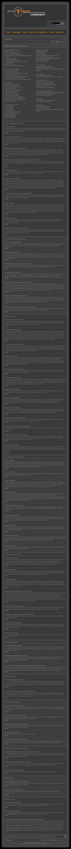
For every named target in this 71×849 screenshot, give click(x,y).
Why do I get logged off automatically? (13, 54)
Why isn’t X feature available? (43, 107)
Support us (60, 32)
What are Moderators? (41, 52)
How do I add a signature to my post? (13, 86)
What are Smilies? (9, 108)
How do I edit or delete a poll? (12, 91)
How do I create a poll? (10, 88)
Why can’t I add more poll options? (13, 89)
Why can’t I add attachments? (12, 94)
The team (43, 840)
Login (64, 41)
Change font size (64, 39)
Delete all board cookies (51, 840)
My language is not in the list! (11, 74)
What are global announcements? (13, 111)
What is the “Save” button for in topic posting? (15, 98)
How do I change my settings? (12, 70)
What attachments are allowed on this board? (46, 100)
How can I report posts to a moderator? (14, 96)
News (9, 32)
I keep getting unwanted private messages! (45, 67)
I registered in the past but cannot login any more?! (16, 61)
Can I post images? (9, 110)
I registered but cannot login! (11, 59)
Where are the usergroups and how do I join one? (47, 55)
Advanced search (60, 24)
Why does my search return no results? (45, 83)
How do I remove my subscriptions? (44, 95)
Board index (10, 39)
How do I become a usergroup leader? (44, 57)
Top (7, 133)
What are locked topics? (10, 116)
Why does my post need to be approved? (14, 99)
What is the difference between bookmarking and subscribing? (50, 92)
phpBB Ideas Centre (12, 814)
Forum (24, 32)
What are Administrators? (42, 51)
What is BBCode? (9, 106)
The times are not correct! (11, 71)
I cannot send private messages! (43, 66)
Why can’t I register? (10, 64)
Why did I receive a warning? (11, 95)
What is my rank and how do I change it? (14, 77)
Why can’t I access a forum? (11, 92)
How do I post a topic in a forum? (12, 84)
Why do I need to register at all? (12, 52)
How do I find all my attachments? (43, 101)
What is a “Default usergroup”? (43, 59)
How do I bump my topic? (11, 101)
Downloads (16, 32)
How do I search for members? (43, 86)
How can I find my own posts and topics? (45, 87)
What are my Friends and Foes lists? (44, 75)
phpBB (30, 842)
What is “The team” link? (41, 61)
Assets (51, 32)
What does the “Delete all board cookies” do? (15, 65)
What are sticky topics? (10, 114)
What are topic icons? (10, 117)
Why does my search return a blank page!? (46, 84)
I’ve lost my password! (10, 58)
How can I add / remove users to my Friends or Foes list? (49, 76)
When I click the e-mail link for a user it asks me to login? (18, 79)
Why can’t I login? (9, 51)
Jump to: (45, 836)
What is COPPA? (9, 62)
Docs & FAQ (33, 32)
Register (59, 41)
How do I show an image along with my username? (16, 76)
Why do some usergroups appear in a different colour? (48, 58)
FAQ (54, 41)
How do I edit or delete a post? (12, 85)
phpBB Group (46, 804)
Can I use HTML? (9, 107)
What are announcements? (11, 113)
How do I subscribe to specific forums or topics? (47, 93)
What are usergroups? (41, 54)
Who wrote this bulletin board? (43, 106)
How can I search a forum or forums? (44, 81)
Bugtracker (43, 32)
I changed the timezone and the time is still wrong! (16, 73)
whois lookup (46, 822)
